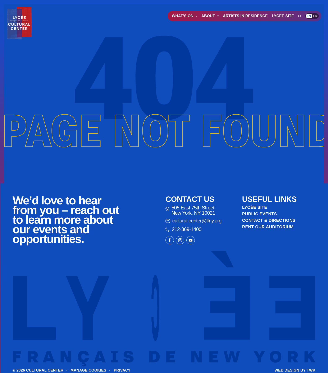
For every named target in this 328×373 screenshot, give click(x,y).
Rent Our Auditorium (267, 227)
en (309, 16)
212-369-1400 (183, 229)
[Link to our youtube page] (190, 240)
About (210, 16)
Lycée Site (283, 16)
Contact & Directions (268, 220)
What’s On (184, 16)
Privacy (122, 370)
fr (315, 16)
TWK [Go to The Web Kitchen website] (311, 370)
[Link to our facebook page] (169, 240)
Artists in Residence (245, 16)
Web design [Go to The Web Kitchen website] (287, 370)
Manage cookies (88, 370)
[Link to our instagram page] (180, 240)
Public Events (259, 214)
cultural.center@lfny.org (193, 220)
